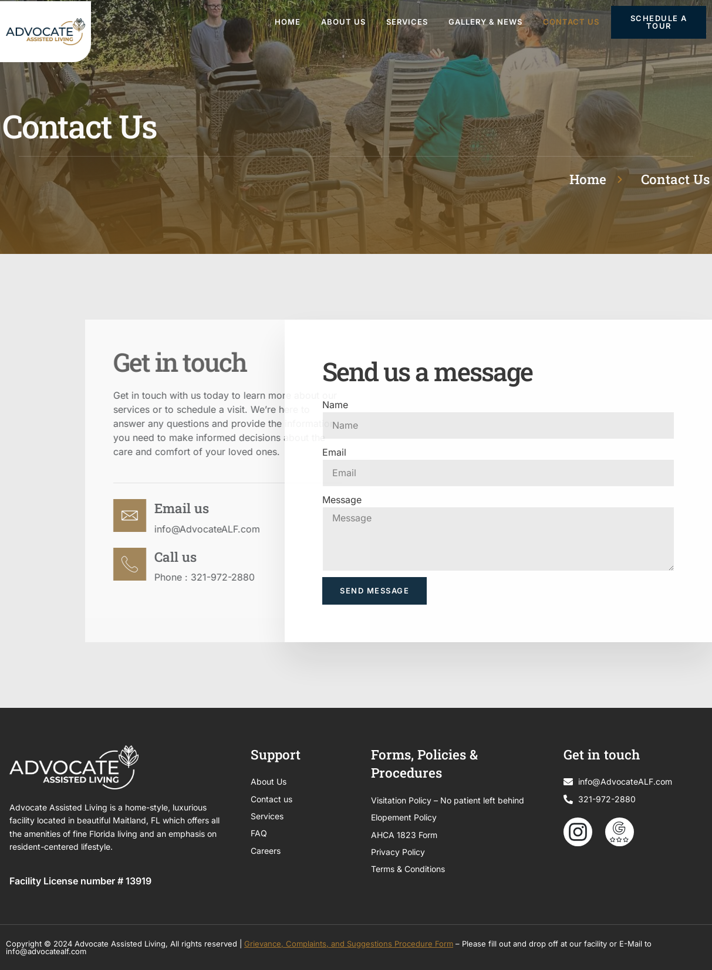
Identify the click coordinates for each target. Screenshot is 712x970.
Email (334, 452)
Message (342, 500)
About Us (343, 21)
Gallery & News (485, 21)
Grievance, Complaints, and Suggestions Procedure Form (348, 943)
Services (407, 21)
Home (288, 21)
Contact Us (571, 21)
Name (335, 405)
